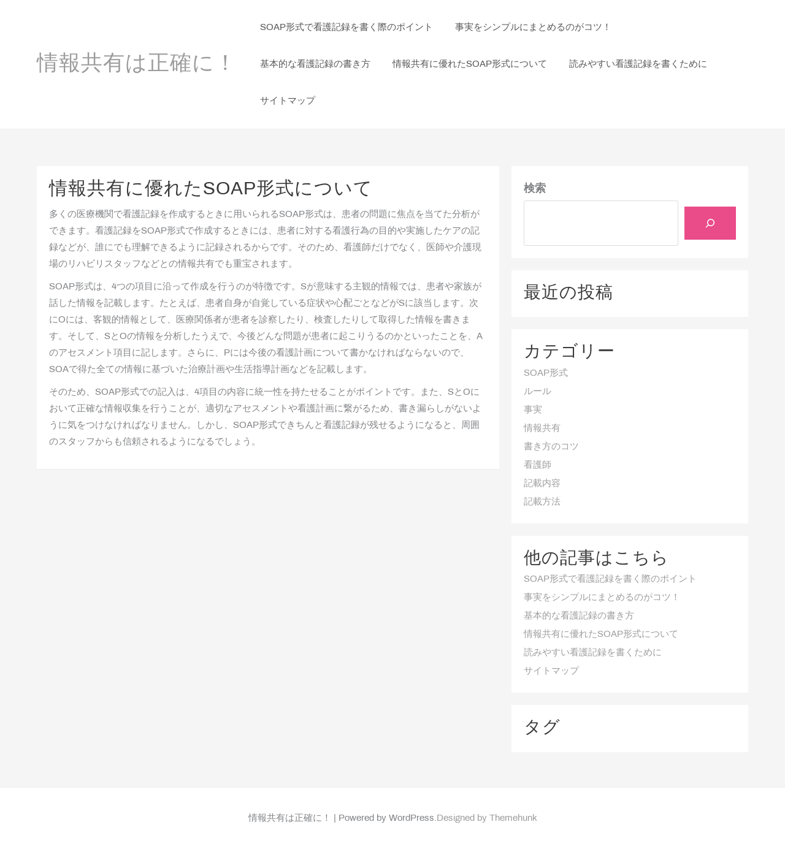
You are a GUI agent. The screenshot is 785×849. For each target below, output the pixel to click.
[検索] (710, 223)
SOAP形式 (546, 373)
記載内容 (542, 483)
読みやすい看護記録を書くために (593, 653)
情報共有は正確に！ (137, 64)
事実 (533, 410)
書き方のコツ (551, 447)
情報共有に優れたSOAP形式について (601, 634)
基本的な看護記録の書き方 (579, 616)
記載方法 (542, 502)
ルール (537, 391)
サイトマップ (551, 671)
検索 (535, 189)
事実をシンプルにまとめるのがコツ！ (602, 597)
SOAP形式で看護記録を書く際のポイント (610, 579)
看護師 (537, 465)
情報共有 (542, 428)
